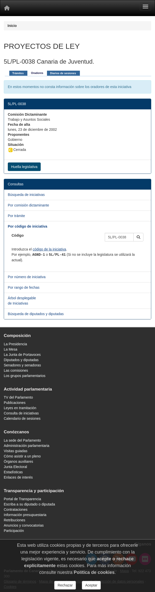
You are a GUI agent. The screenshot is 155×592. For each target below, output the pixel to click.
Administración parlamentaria (26, 446)
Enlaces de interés (18, 477)
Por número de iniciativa (26, 277)
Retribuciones (14, 520)
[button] (138, 237)
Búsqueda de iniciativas (26, 195)
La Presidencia (15, 344)
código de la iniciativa (49, 249)
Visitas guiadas (15, 451)
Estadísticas (13, 472)
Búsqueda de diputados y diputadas (36, 314)
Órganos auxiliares (18, 461)
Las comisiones (16, 370)
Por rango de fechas (23, 287)
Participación (14, 531)
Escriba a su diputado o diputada (29, 504)
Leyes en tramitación (20, 408)
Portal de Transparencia (22, 499)
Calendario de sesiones (22, 418)
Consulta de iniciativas (21, 413)
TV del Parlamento (18, 397)
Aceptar (91, 585)
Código (18, 235)
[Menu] (145, 6)
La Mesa (10, 349)
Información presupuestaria (25, 515)
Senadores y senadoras (22, 365)
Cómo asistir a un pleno (22, 456)
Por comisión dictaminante (28, 205)
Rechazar (65, 585)
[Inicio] (6, 8)
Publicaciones (14, 403)
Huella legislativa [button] (24, 167)
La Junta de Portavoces (22, 355)
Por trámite (16, 216)
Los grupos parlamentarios (24, 376)
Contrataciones (15, 510)
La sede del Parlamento (22, 440)
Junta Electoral (15, 467)
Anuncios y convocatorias (24, 525)
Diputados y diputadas (21, 360)
